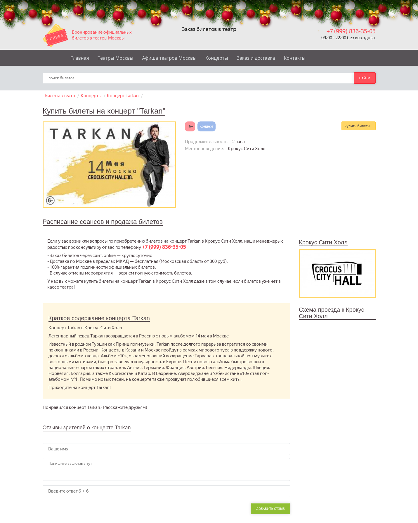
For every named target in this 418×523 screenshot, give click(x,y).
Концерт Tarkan (123, 95)
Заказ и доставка (256, 58)
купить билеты (357, 125)
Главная (79, 58)
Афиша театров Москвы (169, 58)
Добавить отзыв (270, 508)
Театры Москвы (115, 58)
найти (364, 78)
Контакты (294, 58)
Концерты (216, 58)
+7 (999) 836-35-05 (351, 31)
